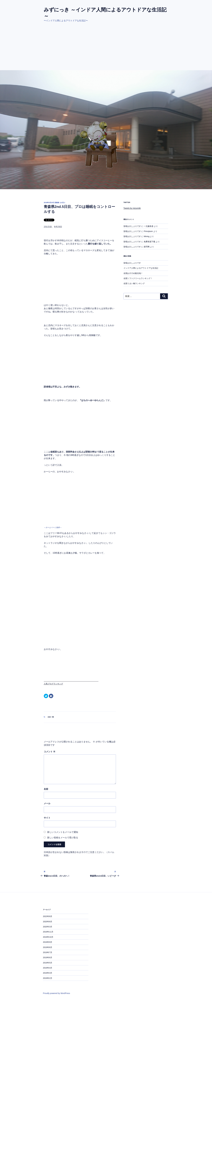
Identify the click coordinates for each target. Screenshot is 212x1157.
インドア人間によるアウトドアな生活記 (140, 268)
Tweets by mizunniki (132, 208)
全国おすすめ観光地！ (133, 273)
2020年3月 (47, 927)
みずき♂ (63, 202)
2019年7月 (47, 952)
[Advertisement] (106, 49)
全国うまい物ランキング (134, 283)
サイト (47, 818)
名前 (46, 789)
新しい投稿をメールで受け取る (62, 837)
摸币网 (147, 247)
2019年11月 (48, 932)
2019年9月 (47, 942)
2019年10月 (48, 937)
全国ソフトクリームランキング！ (137, 278)
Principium (148, 231)
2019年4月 (47, 968)
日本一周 (51, 717)
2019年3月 (47, 973)
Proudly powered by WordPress (56, 993)
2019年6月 (47, 957)
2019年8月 (47, 947)
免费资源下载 (149, 242)
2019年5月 (47, 963)
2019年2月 (47, 978)
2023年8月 (47, 916)
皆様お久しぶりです (132, 226)
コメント (49, 751)
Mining (146, 236)
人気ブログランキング (53, 684)
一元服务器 (148, 226)
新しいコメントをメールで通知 (62, 832)
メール (47, 803)
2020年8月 (47, 921)
